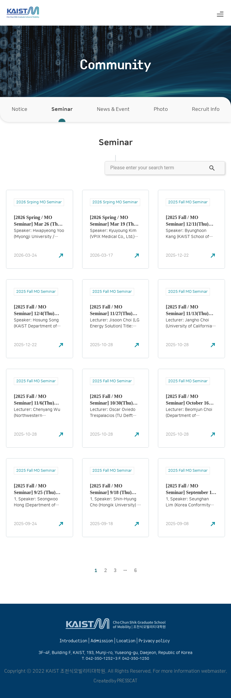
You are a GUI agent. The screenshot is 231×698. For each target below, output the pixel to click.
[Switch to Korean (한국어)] (204, 14)
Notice (19, 109)
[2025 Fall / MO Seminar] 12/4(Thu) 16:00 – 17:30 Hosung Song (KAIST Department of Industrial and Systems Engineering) (37, 310)
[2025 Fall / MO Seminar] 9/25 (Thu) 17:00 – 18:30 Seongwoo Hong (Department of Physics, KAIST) (38, 489)
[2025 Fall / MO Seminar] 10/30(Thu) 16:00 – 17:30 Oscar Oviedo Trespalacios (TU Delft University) (115, 399)
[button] (220, 14)
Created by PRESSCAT (115, 680)
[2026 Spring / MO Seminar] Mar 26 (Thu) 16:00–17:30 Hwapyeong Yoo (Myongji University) (39, 220)
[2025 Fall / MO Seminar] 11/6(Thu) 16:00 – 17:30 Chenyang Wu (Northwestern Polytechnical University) (38, 399)
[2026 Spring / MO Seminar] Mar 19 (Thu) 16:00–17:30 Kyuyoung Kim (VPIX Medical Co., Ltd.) (115, 220)
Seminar (62, 109)
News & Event (113, 109)
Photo (161, 109)
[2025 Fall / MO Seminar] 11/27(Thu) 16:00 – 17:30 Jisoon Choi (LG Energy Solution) (111, 310)
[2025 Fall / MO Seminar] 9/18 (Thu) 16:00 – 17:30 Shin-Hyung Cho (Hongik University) (111, 489)
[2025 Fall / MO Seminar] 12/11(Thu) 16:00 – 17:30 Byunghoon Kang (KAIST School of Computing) (187, 220)
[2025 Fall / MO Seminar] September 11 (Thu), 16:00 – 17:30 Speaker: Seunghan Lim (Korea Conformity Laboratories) (190, 489)
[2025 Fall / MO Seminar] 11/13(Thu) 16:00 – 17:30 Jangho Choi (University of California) (187, 310)
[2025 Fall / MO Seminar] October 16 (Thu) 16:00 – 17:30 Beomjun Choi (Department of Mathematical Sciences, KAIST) (190, 399)
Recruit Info (206, 109)
